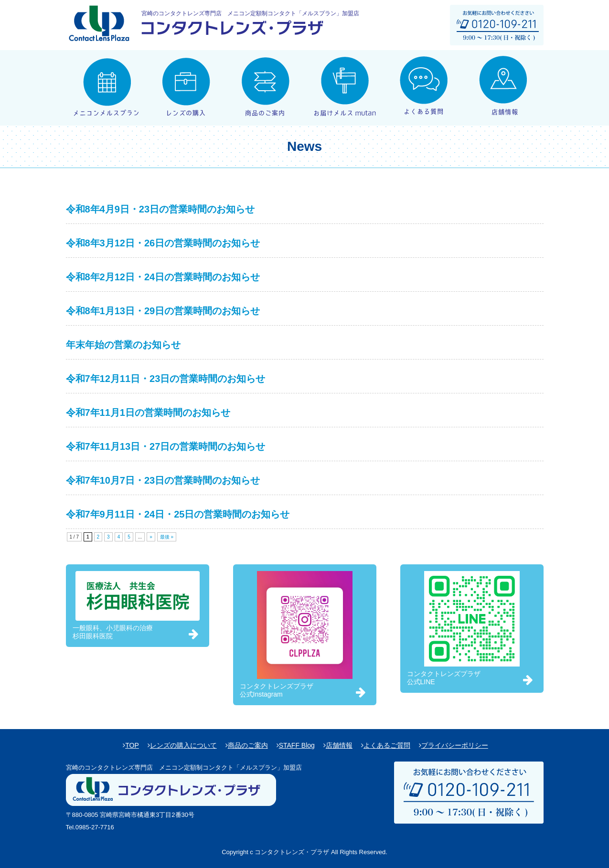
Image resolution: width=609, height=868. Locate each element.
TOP (132, 745)
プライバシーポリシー (454, 745)
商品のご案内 (248, 745)
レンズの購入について (183, 745)
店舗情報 (339, 745)
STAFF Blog (297, 745)
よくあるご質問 (386, 745)
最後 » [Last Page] (166, 537)
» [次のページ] (151, 537)
